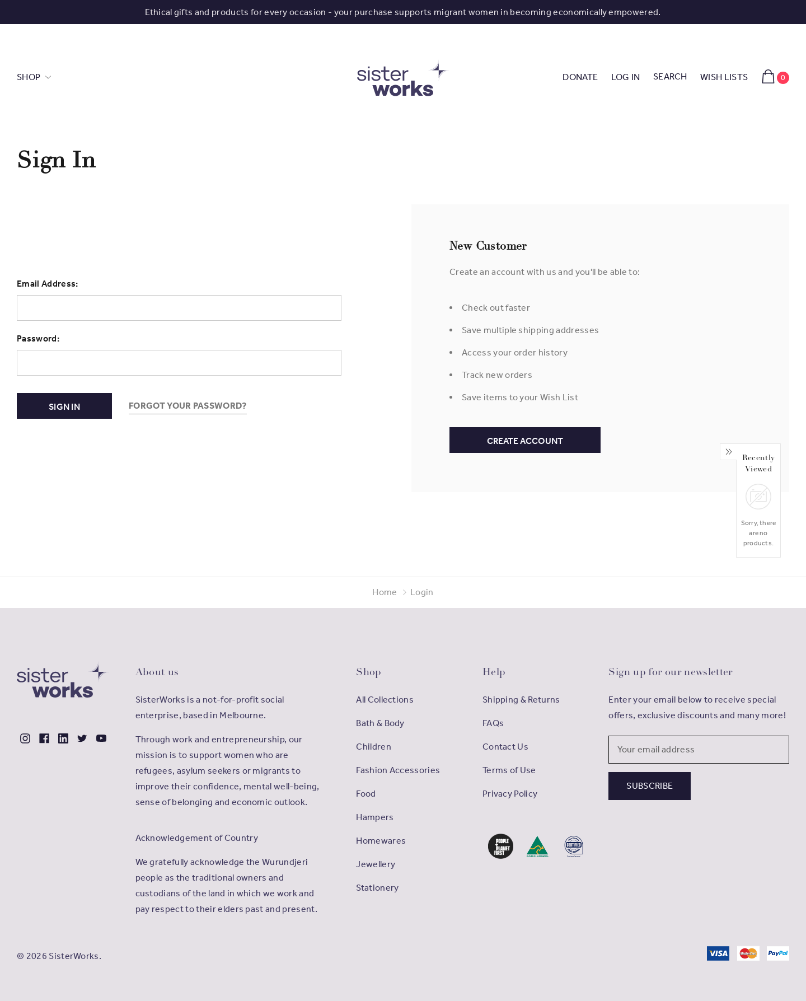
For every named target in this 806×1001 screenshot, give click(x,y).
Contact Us (505, 746)
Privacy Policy (509, 793)
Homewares (381, 840)
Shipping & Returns (521, 699)
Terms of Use (509, 770)
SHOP (30, 77)
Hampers (374, 817)
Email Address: (47, 283)
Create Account (525, 441)
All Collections (385, 699)
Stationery (377, 887)
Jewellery (375, 864)
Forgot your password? (188, 405)
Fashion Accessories (398, 770)
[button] (500, 846)
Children (373, 746)
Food (366, 793)
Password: (38, 338)
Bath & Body (380, 723)
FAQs (493, 723)
